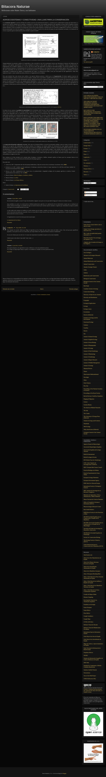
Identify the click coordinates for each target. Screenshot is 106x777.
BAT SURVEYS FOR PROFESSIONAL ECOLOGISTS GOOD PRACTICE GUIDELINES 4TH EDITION (92, 112)
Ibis (85, 333)
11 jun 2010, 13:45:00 (17, 245)
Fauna (85, 151)
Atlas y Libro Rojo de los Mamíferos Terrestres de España (93, 586)
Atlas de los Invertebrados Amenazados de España (90, 567)
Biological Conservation (90, 278)
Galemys (86, 325)
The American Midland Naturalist (92, 407)
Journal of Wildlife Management (92, 362)
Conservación (11, 189)
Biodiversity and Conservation (91, 275)
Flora (85, 154)
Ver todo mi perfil (88, 62)
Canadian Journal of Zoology (91, 288)
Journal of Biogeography (90, 345)
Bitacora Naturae (15, 6)
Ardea (85, 270)
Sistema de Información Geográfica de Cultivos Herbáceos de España (93, 659)
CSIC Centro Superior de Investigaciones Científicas (90, 463)
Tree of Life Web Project (90, 675)
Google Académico (88, 616)
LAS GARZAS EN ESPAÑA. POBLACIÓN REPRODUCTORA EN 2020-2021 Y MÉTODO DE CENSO (93, 97)
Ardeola (86, 272)
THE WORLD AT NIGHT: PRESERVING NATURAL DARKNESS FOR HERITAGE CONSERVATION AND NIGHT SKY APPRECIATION (93, 104)
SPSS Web (86, 662)
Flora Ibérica (87, 613)
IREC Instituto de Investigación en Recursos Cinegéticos (92, 491)
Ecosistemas (87, 312)
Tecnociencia (87, 673)
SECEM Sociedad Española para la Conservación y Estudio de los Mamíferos (92, 518)
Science (86, 402)
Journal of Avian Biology (90, 342)
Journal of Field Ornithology (91, 351)
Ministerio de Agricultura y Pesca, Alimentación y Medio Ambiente (92, 495)
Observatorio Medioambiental (91, 374)
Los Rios (16, 177)
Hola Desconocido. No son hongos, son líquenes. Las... (92, 238)
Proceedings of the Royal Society (92, 393)
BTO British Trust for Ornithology (92, 460)
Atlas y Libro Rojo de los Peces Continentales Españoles (91, 590)
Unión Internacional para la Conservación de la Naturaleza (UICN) (93, 545)
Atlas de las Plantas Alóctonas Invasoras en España (91, 563)
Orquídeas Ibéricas (88, 652)
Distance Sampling (88, 597)
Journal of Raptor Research (90, 360)
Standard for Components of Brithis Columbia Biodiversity (92, 666)
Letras (85, 160)
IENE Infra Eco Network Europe (92, 483)
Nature (85, 371)
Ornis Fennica (87, 383)
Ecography (86, 300)
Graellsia (86, 328)
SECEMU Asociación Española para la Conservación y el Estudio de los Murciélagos (93, 524)
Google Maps (87, 619)
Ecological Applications (89, 303)
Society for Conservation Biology (92, 537)
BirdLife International (89, 454)
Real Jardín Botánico (89, 509)
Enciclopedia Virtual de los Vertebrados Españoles (90, 600)
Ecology (86, 306)
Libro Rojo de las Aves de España (92, 636)
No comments (87, 163)
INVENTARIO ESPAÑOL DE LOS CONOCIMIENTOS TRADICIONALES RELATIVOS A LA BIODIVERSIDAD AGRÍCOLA (93, 131)
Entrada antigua (73, 289)
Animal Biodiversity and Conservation (93, 261)
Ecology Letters (88, 309)
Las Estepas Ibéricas (18, 180)
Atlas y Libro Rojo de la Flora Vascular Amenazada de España (93, 577)
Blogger (64, 773)
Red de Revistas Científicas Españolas (93, 396)
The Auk (86, 410)
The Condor (87, 413)
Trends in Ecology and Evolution (92, 420)
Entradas (87, 192)
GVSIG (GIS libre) (88, 622)
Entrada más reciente (8, 289)
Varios (85, 174)
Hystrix (85, 331)
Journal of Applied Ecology (90, 339)
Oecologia (86, 377)
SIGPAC (86, 655)
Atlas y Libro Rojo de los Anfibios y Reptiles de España (93, 582)
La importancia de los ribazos (14, 220)
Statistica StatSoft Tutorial (90, 670)
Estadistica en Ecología (89, 604)
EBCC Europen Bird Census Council (93, 467)
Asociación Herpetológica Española (92, 447)
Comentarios (88, 195)
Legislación (86, 157)
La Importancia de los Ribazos (21, 185)
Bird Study (86, 286)
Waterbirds (86, 423)
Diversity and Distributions (90, 297)
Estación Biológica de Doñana (91, 470)
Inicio (41, 289)
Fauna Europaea (88, 607)
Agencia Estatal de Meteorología (92, 444)
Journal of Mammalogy (89, 354)
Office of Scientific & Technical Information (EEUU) (92, 503)
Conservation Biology (89, 291)
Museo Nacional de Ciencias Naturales (93, 499)
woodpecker (10, 227)
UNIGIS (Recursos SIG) (90, 678)
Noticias (86, 166)
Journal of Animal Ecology (90, 336)
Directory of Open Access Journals (92, 294)
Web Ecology (87, 426)
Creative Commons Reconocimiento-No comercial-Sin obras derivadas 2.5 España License (93, 691)
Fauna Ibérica (87, 610)
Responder (9, 222)
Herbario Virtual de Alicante (91, 624)
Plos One (86, 386)
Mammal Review (88, 368)
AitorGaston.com (88, 555)
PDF (22, 168)
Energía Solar (87, 145)
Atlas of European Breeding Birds (92, 574)
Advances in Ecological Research (92, 255)
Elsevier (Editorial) (88, 315)
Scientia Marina (88, 405)
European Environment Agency (91, 480)
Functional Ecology (88, 322)
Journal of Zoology (88, 365)
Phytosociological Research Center (92, 506)
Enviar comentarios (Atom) (43, 294)
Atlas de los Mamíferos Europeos (92, 571)
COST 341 (59, 107)
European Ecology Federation (91, 477)
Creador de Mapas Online (90, 594)
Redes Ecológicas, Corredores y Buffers (23, 175)
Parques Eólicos (88, 168)
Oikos (85, 380)
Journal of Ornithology (89, 357)
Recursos (86, 171)
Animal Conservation (89, 264)
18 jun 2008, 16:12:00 (21, 227)
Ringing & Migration (89, 399)
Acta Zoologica (87, 252)
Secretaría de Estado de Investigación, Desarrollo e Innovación (93, 529)
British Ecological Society (90, 457)
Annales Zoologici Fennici (90, 267)
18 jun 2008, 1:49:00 (17, 198)
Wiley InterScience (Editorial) (91, 429)
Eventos (86, 148)
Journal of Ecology (88, 348)
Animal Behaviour (88, 258)
